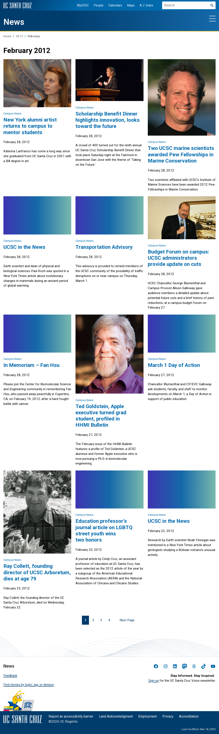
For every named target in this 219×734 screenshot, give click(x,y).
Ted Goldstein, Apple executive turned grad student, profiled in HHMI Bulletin (100, 415)
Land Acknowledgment (116, 716)
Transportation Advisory (104, 247)
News (13, 22)
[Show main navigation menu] (212, 18)
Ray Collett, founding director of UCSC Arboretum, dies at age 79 (37, 572)
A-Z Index (146, 5)
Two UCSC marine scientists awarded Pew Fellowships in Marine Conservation (181, 154)
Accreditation (189, 716)
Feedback (10, 675)
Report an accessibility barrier (71, 716)
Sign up (153, 681)
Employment (147, 716)
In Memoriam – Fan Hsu (31, 365)
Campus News (12, 113)
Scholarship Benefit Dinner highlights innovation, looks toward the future (107, 120)
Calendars (114, 5)
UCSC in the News (24, 247)
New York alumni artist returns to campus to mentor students (30, 126)
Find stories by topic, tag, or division (28, 685)
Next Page (127, 620)
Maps (130, 5)
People (98, 5)
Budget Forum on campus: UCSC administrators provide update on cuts (178, 258)
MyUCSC (82, 5)
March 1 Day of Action (174, 365)
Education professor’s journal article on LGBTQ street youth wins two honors (103, 530)
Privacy (167, 716)
